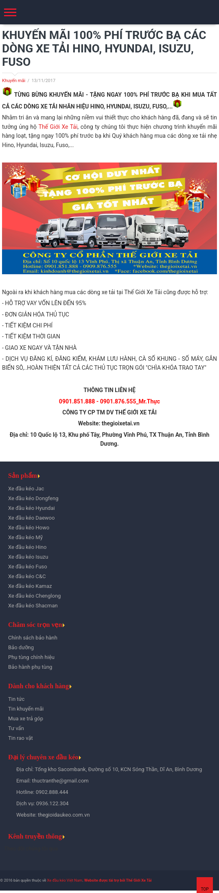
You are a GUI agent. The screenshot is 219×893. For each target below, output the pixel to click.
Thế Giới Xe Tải (57, 127)
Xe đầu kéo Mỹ (25, 537)
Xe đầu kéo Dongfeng (33, 498)
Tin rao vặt (20, 738)
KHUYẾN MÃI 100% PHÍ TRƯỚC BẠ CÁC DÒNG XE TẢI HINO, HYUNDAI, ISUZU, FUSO (104, 48)
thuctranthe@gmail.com (60, 781)
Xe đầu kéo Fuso (27, 567)
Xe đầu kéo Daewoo (31, 518)
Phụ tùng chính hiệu (31, 657)
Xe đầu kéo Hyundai (31, 508)
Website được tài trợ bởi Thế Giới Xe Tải (117, 880)
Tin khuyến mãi (26, 709)
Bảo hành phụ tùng (30, 667)
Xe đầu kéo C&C (27, 576)
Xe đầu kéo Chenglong (34, 596)
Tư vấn (16, 728)
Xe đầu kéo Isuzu (28, 557)
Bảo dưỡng (21, 647)
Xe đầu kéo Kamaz (30, 586)
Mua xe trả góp (25, 718)
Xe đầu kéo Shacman (33, 606)
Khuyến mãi (13, 80)
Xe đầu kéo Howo (28, 528)
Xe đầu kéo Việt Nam (64, 880)
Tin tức (16, 699)
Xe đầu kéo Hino (27, 547)
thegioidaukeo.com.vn (64, 815)
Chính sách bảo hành (32, 638)
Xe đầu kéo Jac (26, 489)
